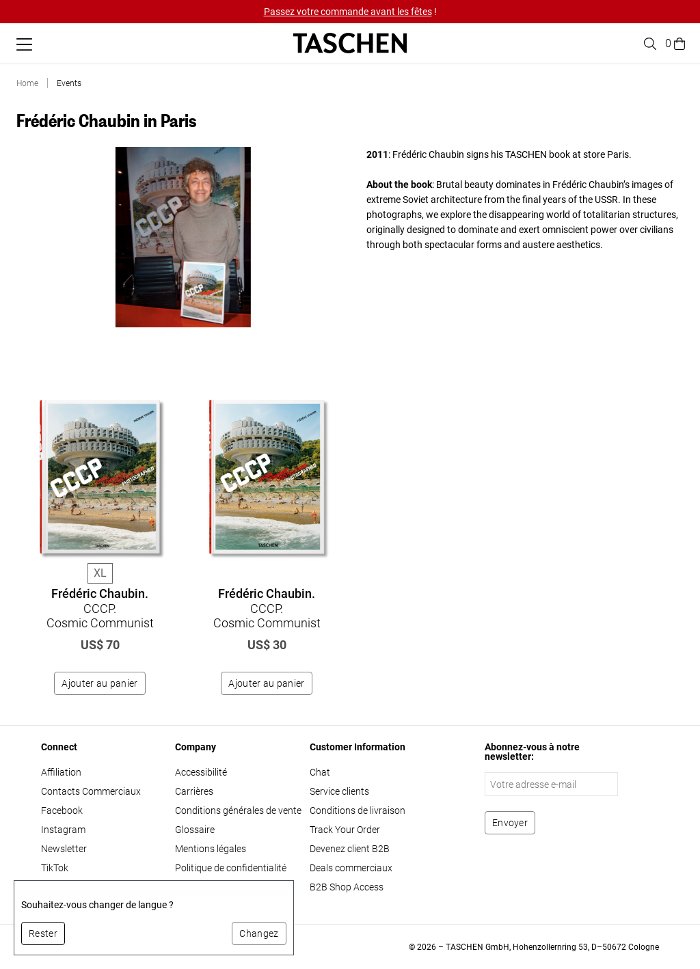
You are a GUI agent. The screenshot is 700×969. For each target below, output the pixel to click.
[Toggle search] (648, 43)
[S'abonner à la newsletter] (510, 822)
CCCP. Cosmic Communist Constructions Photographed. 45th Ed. (267, 622)
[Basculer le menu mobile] (24, 44)
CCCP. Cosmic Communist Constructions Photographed (100, 615)
